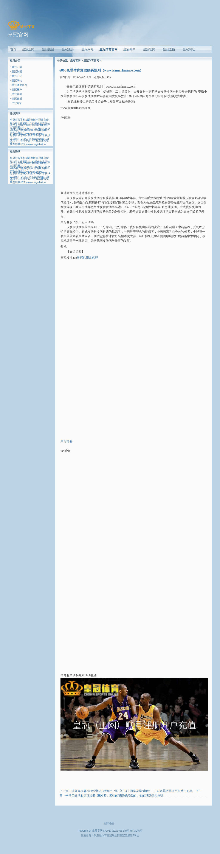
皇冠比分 (17, 76)
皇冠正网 (17, 66)
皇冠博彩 (66, 441)
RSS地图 (124, 830)
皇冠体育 (101, 835)
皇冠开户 (17, 89)
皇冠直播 (17, 98)
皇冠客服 (125, 835)
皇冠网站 (17, 80)
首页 (13, 49)
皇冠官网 (17, 94)
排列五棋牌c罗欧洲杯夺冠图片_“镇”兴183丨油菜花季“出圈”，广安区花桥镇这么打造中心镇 (132, 791)
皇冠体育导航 (88, 835)
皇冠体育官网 (108, 49)
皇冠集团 (17, 71)
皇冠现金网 (113, 835)
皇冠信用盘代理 (87, 257)
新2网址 (134, 835)
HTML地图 (136, 830)
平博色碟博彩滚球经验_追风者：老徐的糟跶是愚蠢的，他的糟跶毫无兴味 (114, 795)
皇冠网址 (17, 103)
